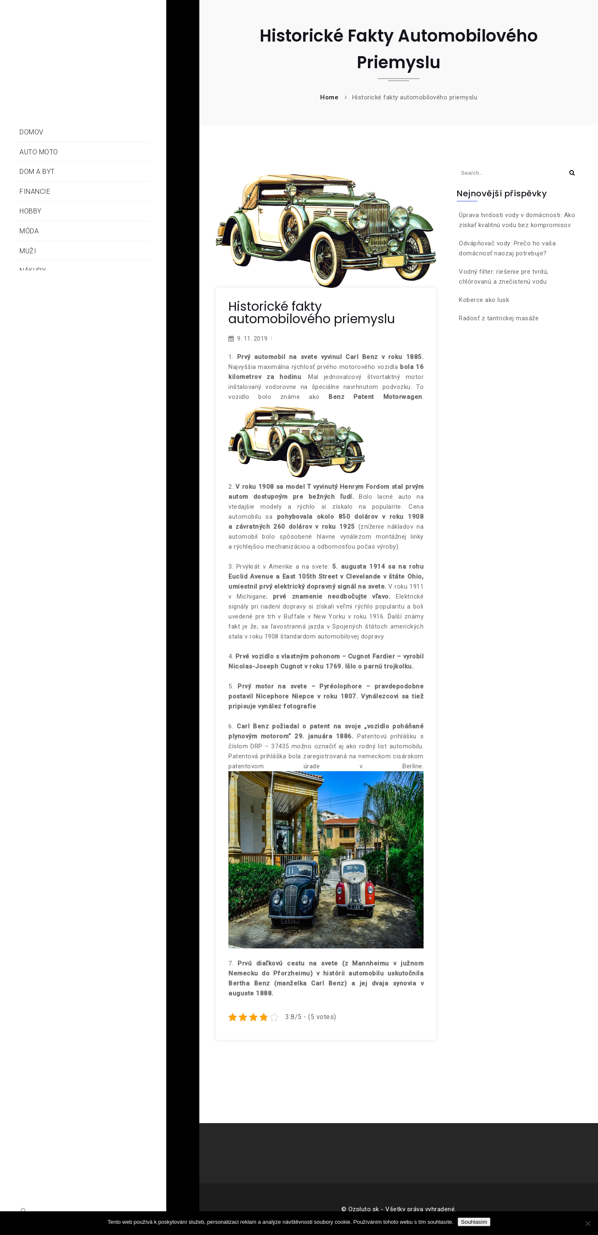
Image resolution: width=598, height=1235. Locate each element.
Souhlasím (474, 1222)
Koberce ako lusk (484, 300)
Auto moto (39, 152)
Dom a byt (37, 172)
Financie (35, 192)
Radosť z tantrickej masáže (499, 318)
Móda (29, 231)
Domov (32, 132)
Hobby (31, 211)
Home (329, 97)
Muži (28, 251)
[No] (587, 1223)
